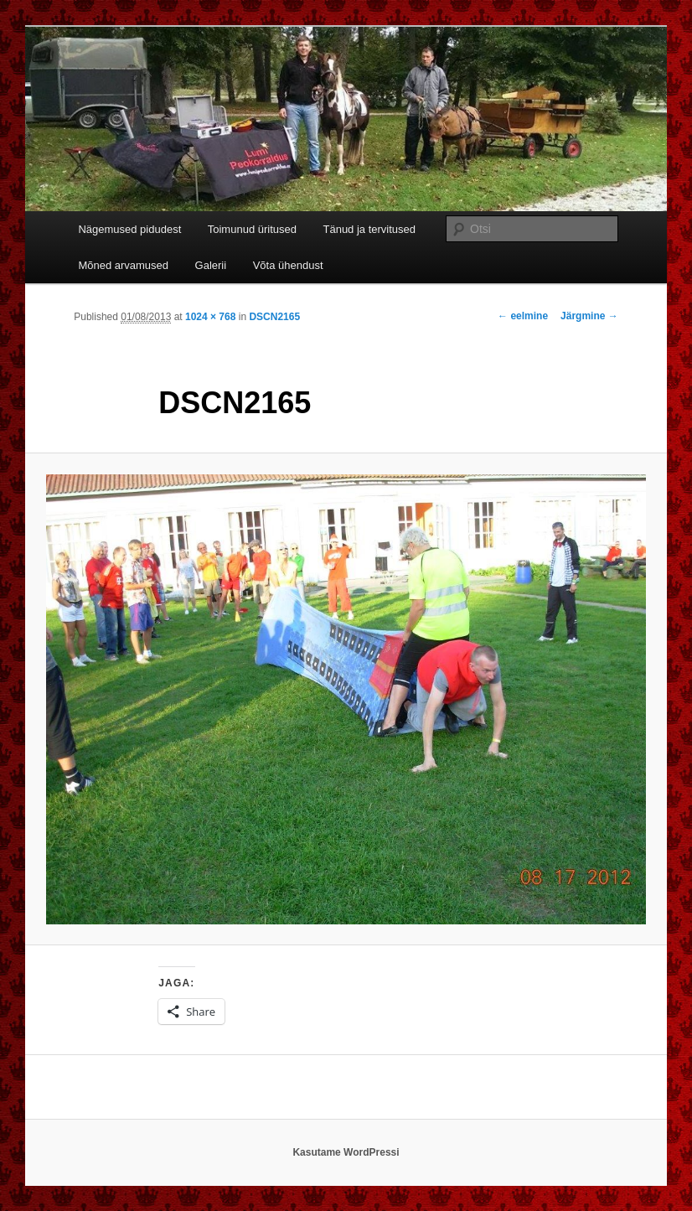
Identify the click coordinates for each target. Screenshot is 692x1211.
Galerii (211, 265)
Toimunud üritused (252, 229)
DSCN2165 (274, 317)
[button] (346, 699)
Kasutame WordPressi (345, 1152)
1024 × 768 (210, 317)
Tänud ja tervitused (369, 229)
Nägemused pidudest (129, 229)
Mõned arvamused (123, 265)
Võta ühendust (288, 265)
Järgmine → (589, 316)
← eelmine (523, 316)
